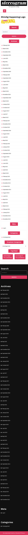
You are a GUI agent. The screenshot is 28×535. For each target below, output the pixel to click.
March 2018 (6, 101)
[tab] (4, 10)
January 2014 (6, 212)
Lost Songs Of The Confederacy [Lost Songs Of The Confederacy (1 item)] (20, 256)
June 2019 (5, 84)
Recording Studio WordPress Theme (11, 533)
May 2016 (5, 140)
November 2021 (7, 51)
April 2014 (5, 202)
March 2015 (6, 173)
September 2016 (7, 130)
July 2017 (5, 114)
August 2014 (6, 192)
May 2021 (5, 61)
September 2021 (7, 55)
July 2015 (5, 160)
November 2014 (7, 183)
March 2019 (6, 91)
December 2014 (7, 179)
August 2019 (6, 81)
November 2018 (7, 94)
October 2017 (6, 107)
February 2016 (6, 143)
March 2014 (6, 206)
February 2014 (6, 209)
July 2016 (5, 137)
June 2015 (5, 163)
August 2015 (6, 156)
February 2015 (6, 176)
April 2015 (5, 169)
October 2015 (6, 150)
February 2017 (6, 120)
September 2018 (7, 97)
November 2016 (7, 124)
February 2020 (6, 74)
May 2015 (5, 166)
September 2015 (7, 153)
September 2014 (7, 189)
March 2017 (6, 117)
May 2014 (5, 199)
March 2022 (6, 48)
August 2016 (6, 133)
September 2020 (7, 71)
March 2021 (6, 65)
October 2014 (6, 186)
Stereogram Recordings (14, 6)
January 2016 (6, 147)
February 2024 (6, 45)
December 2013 (7, 215)
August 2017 (6, 110)
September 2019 (7, 78)
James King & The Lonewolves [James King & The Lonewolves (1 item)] (7, 256)
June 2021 (5, 58)
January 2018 (6, 104)
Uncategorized (6, 237)
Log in (4, 228)
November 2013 (7, 219)
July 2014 (5, 196)
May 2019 (5, 88)
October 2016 (6, 127)
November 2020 (7, 68)
